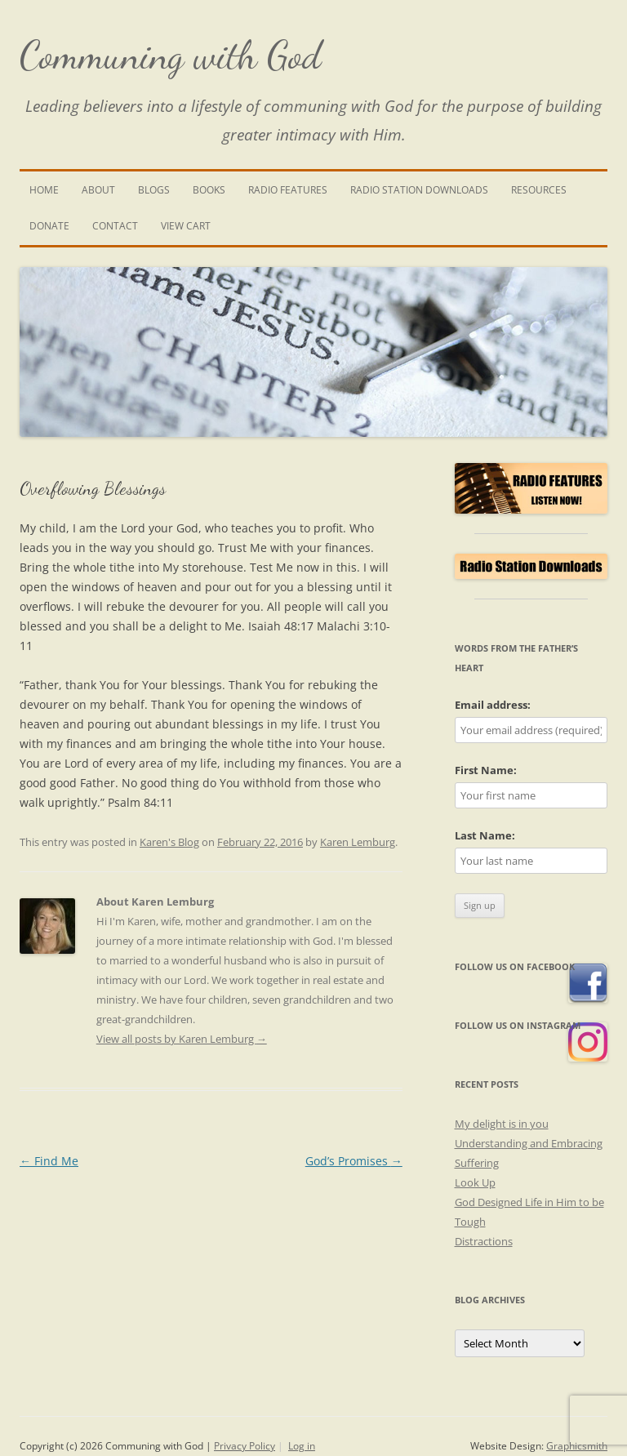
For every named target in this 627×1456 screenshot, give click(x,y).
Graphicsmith (576, 1446)
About (98, 190)
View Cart (186, 226)
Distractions (484, 1241)
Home (44, 190)
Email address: (493, 704)
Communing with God (171, 55)
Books (209, 190)
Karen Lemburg (357, 842)
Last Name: (485, 835)
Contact (115, 226)
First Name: (486, 770)
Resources (539, 190)
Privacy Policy (244, 1446)
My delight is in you (502, 1123)
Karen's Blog (169, 842)
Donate (49, 226)
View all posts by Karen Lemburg (181, 1038)
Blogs (154, 190)
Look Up (475, 1182)
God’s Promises (353, 1161)
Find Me (49, 1161)
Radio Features (287, 190)
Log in (301, 1446)
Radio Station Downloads (419, 190)
